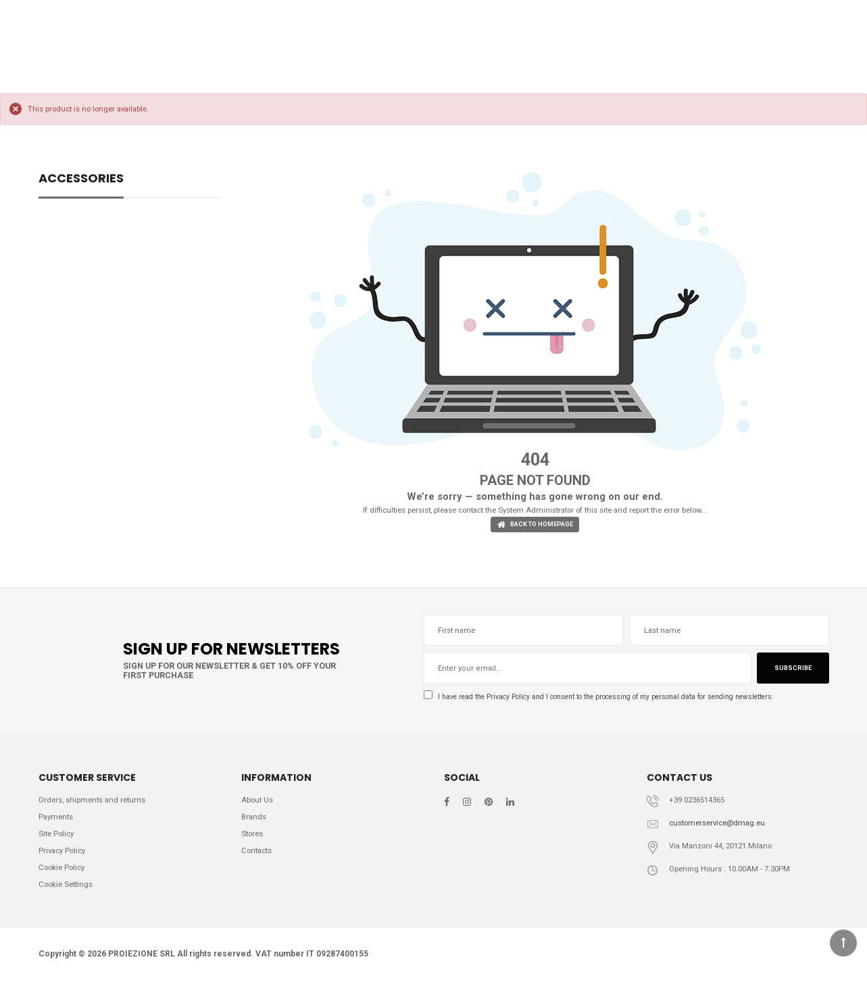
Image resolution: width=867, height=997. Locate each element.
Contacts (258, 862)
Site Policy (58, 843)
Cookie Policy (65, 880)
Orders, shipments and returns (97, 806)
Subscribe (791, 671)
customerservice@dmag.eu (722, 830)
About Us (259, 806)
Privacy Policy (518, 700)
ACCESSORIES (81, 179)
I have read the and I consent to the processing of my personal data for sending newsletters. (623, 700)
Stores (254, 843)
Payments (57, 825)
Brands (255, 825)
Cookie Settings (70, 899)
